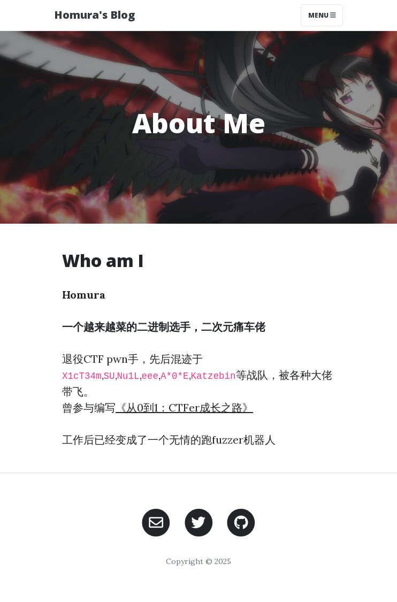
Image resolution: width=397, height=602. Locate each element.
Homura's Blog (94, 14)
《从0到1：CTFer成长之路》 (184, 407)
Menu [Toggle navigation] (322, 15)
